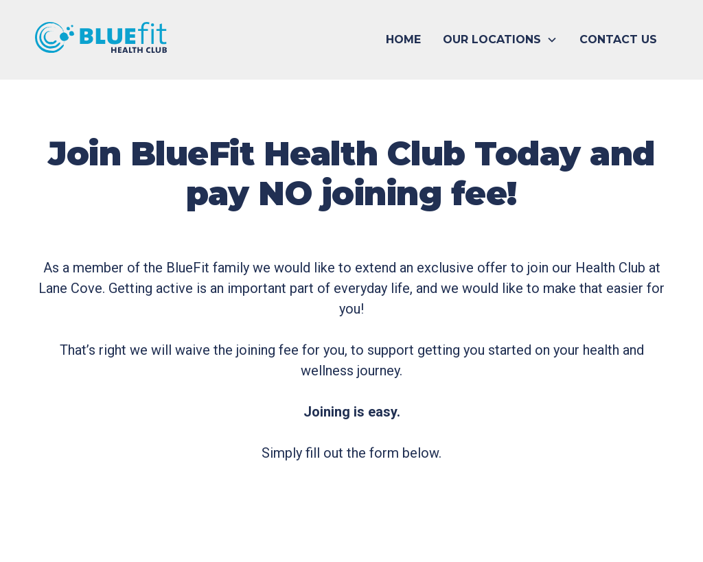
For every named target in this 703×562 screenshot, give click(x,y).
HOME (403, 39)
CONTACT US (618, 39)
